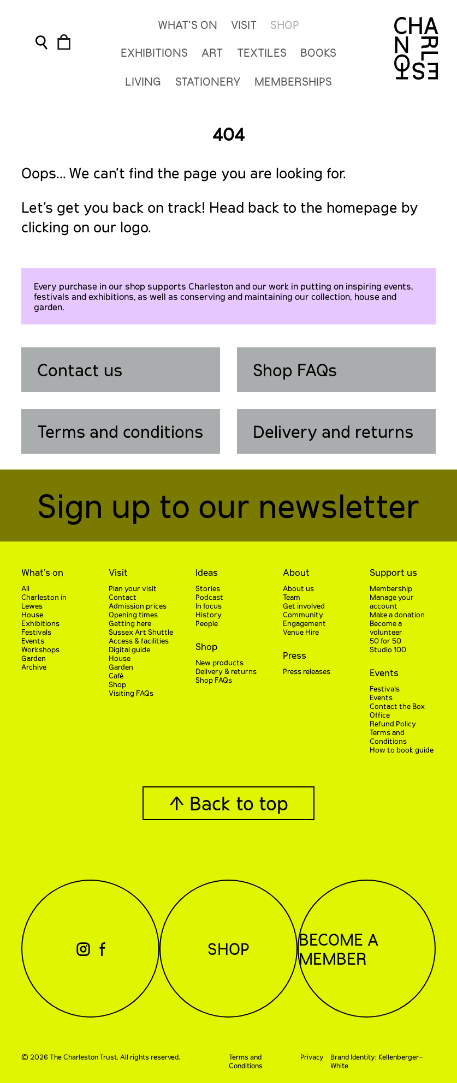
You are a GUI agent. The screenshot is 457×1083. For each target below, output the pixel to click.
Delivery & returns (226, 671)
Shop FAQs (295, 370)
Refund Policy (393, 723)
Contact (122, 597)
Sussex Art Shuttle (141, 632)
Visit (244, 24)
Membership (391, 588)
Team (291, 597)
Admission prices (138, 605)
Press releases (306, 671)
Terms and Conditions (388, 736)
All (25, 588)
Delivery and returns (333, 431)
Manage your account (392, 601)
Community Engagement (304, 619)
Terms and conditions (120, 431)
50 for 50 (385, 640)
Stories (207, 588)
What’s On (187, 24)
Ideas (206, 572)
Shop (284, 24)
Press (294, 654)
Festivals (36, 632)
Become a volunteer (386, 627)
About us (298, 588)
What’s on (42, 572)
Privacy (312, 1056)
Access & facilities (139, 640)
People (206, 623)
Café (116, 675)
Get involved (304, 605)
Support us (393, 572)
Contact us (79, 370)
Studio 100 (388, 649)
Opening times (133, 614)
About (296, 572)
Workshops (40, 649)
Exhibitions (40, 623)
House (32, 614)
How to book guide (402, 749)
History (208, 614)
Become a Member (338, 949)
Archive (33, 667)
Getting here (130, 623)
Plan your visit (133, 588)
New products (219, 662)
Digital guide (129, 649)
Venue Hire (301, 632)
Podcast (209, 597)
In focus (208, 605)
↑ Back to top (228, 803)
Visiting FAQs (131, 693)
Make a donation (397, 614)
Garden (33, 658)
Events (32, 640)
